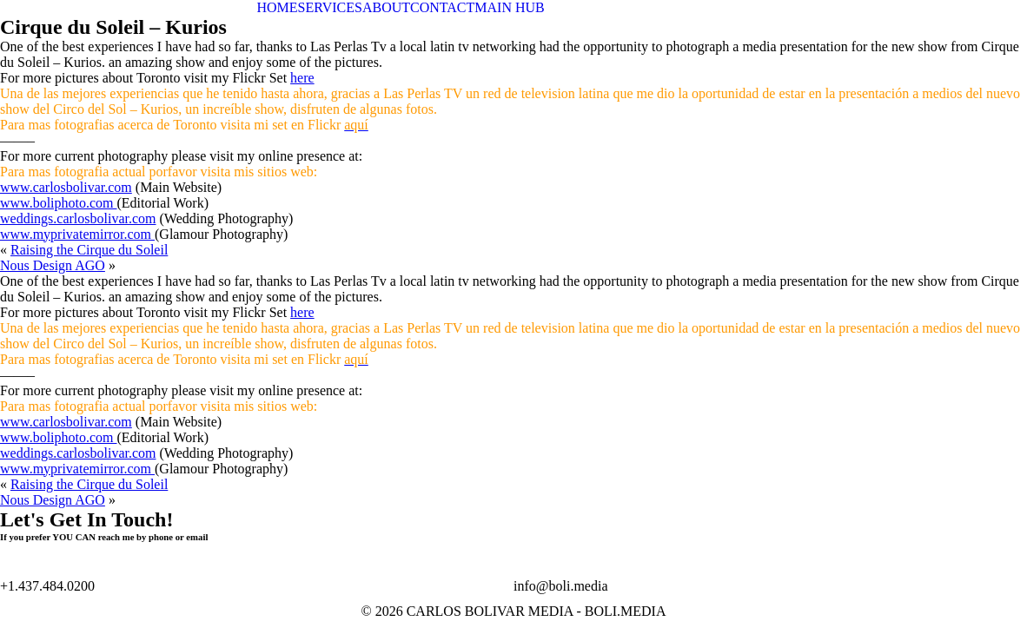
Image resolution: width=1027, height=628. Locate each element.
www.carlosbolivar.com (66, 187)
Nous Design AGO (52, 265)
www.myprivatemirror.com (77, 234)
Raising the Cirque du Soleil (89, 249)
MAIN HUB (509, 7)
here (302, 77)
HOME (277, 7)
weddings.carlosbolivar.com (78, 218)
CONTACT (442, 7)
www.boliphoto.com (58, 202)
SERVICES (330, 7)
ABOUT (386, 7)
